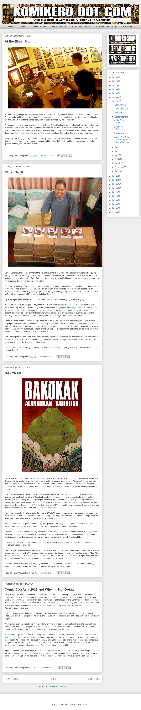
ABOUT (24, 26)
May (117, 155)
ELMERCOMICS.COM (106, 26)
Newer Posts (11, 679)
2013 (114, 188)
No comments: (47, 155)
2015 (114, 180)
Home (53, 679)
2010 (114, 200)
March (118, 163)
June (117, 151)
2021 (114, 85)
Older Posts (94, 679)
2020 (114, 89)
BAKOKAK (13, 373)
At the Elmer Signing (20, 41)
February (119, 167)
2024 (114, 77)
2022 (114, 81)
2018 (114, 97)
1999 (114, 212)
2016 (114, 176)
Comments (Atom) (58, 686)
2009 (114, 204)
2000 (114, 208)
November (120, 109)
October (118, 113)
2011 (114, 196)
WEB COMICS (59, 26)
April (117, 159)
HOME (11, 26)
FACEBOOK (129, 26)
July (117, 147)
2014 (114, 184)
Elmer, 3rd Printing (19, 172)
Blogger (85, 704)
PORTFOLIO (40, 26)
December (120, 105)
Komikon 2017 (61, 321)
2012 (114, 192)
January (118, 171)
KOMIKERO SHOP (81, 26)
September (120, 117)
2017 (114, 101)
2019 (114, 93)
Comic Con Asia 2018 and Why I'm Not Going (39, 589)
